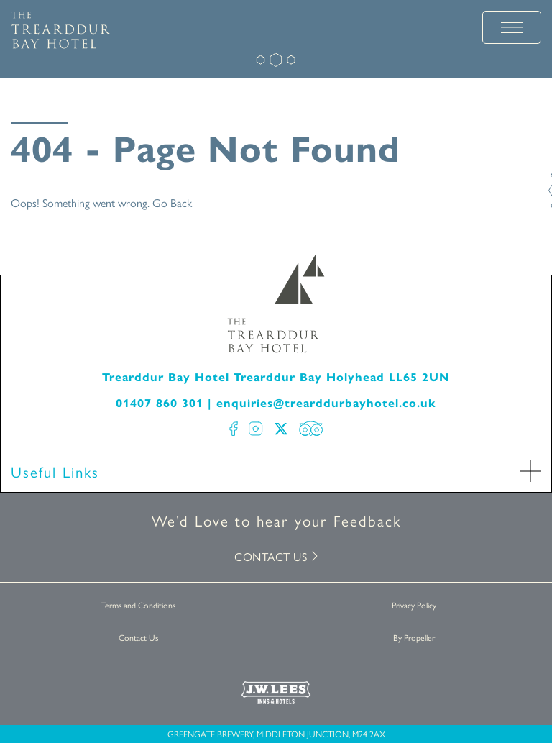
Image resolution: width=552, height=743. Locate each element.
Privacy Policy (414, 604)
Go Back (172, 202)
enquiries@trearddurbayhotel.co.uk (326, 403)
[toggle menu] (511, 27)
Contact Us (138, 637)
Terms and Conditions (138, 604)
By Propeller (414, 637)
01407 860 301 (159, 403)
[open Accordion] (530, 471)
